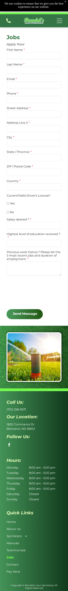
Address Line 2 (17, 122)
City (9, 137)
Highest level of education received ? (33, 234)
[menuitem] (34, 521)
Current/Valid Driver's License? (28, 195)
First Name (15, 50)
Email (11, 79)
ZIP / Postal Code (19, 166)
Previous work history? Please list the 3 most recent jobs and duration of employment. (34, 255)
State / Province (18, 152)
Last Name (14, 64)
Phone (11, 93)
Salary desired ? (18, 219)
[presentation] (21, 292)
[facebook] (9, 445)
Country (12, 181)
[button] (59, 13)
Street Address (17, 108)
